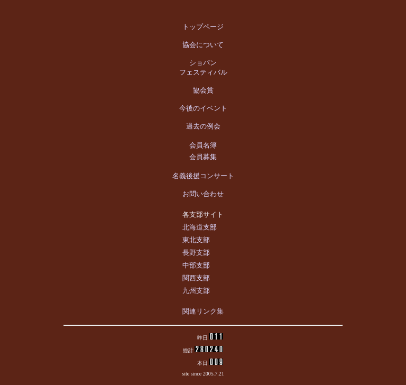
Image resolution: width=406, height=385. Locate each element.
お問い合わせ (203, 194)
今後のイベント (203, 108)
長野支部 (196, 252)
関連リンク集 (203, 311)
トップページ (203, 27)
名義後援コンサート (203, 176)
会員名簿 (203, 145)
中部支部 (196, 265)
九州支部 (196, 291)
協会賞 (203, 90)
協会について (203, 45)
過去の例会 (203, 126)
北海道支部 (199, 227)
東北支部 (196, 240)
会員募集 (203, 157)
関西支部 (196, 278)
